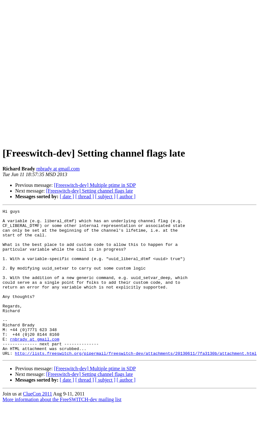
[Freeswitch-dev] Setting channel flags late (89, 190)
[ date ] (67, 196)
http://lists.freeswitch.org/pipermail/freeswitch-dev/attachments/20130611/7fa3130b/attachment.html (135, 382)
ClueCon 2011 (37, 423)
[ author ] (126, 196)
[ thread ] (84, 196)
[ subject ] (105, 196)
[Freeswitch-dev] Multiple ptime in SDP (95, 185)
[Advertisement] (69, 72)
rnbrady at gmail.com (58, 168)
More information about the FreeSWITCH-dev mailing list (62, 428)
